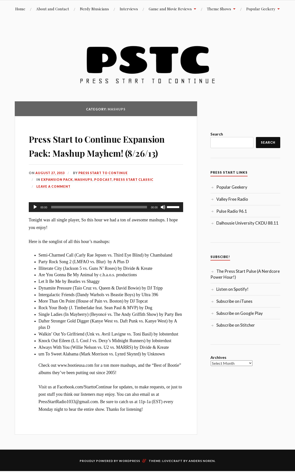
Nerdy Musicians (94, 8)
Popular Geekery (260, 8)
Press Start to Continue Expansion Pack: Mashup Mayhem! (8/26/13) (92, 152)
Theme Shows (219, 8)
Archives (218, 357)
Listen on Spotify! (232, 289)
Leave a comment (53, 200)
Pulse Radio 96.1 (231, 211)
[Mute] (163, 221)
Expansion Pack (57, 194)
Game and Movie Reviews (170, 8)
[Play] (35, 221)
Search (216, 134)
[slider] (99, 221)
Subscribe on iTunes (234, 301)
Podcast (103, 194)
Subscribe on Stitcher (235, 325)
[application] (106, 221)
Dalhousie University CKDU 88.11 (247, 223)
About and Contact (52, 8)
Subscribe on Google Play (239, 313)
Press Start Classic (133, 194)
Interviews (129, 8)
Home (20, 8)
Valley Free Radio (232, 199)
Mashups (83, 194)
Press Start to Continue (104, 187)
